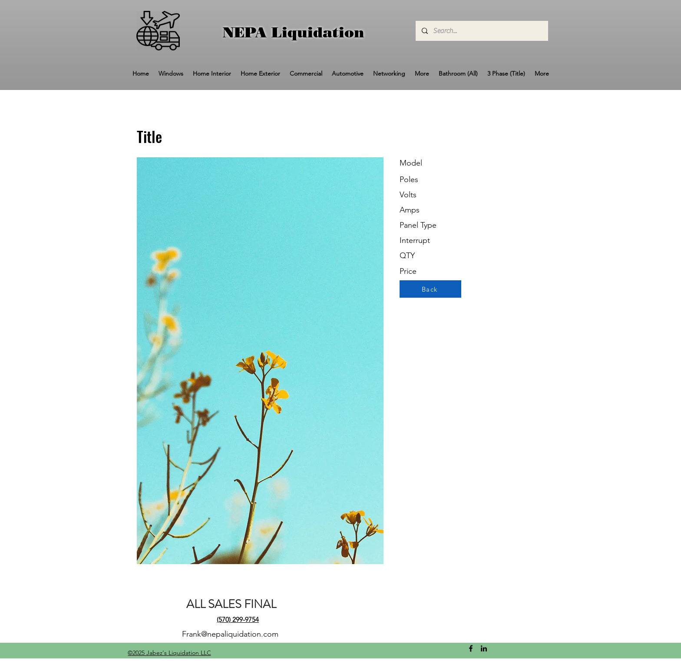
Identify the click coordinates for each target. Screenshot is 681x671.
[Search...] (481, 31)
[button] (171, 73)
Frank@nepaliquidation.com (230, 634)
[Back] (430, 289)
